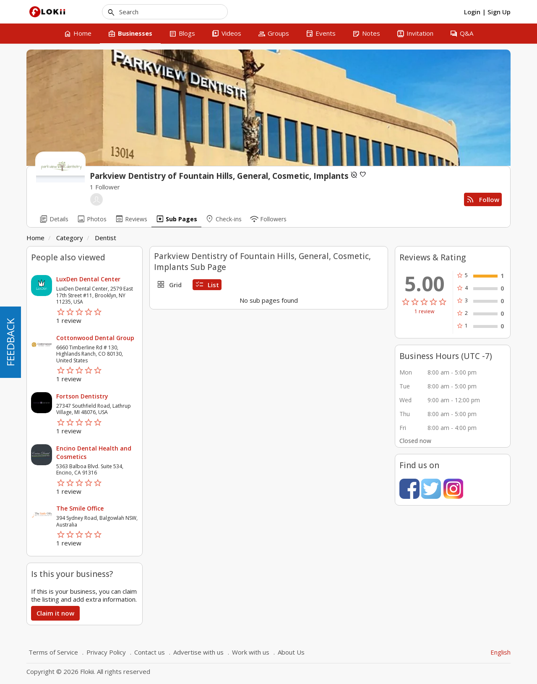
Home (35, 237)
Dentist (105, 237)
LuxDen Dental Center (88, 279)
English (500, 652)
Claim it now (55, 613)
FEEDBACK (10, 342)
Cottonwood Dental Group (95, 338)
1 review (424, 311)
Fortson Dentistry (82, 396)
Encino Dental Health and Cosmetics (93, 452)
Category (69, 237)
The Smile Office (80, 508)
